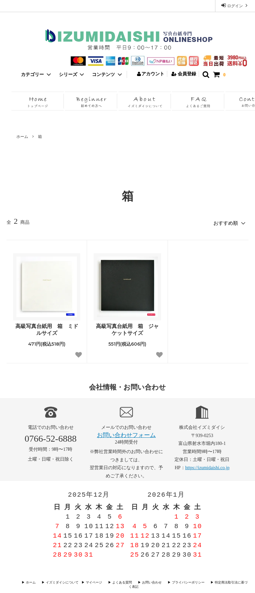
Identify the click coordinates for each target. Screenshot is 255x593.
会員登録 (184, 73)
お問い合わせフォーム (126, 434)
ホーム (22, 136)
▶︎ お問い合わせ (144, 581)
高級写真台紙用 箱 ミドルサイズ (46, 328)
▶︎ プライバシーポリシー (178, 581)
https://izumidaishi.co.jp (207, 466)
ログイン (235, 5)
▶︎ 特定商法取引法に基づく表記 (224, 581)
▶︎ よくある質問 (117, 581)
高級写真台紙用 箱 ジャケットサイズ (127, 328)
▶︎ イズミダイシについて (58, 581)
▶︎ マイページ (90, 581)
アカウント (150, 73)
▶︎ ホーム (31, 581)
